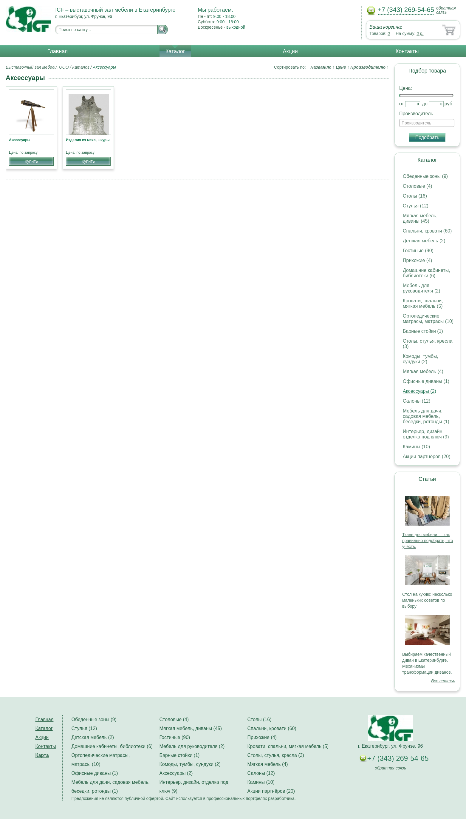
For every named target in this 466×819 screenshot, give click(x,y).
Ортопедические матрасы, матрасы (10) (428, 318)
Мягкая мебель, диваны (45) (420, 218)
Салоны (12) (416, 401)
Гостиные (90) (418, 250)
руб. (449, 103)
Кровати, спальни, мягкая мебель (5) (423, 303)
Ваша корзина (385, 27)
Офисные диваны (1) (426, 381)
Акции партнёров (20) (426, 456)
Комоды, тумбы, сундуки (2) (420, 359)
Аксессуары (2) (419, 391)
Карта (42, 755)
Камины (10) (416, 446)
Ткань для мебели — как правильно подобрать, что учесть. (427, 540)
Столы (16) (415, 195)
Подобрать (427, 137)
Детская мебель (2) (424, 240)
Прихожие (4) (417, 260)
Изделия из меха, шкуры (87, 140)
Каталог (175, 51)
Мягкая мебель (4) (423, 371)
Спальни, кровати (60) (427, 230)
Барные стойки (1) (423, 331)
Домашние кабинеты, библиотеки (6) (426, 273)
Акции (290, 51)
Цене (342, 67)
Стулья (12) (415, 205)
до (425, 103)
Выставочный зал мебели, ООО (37, 67)
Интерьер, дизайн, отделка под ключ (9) (426, 434)
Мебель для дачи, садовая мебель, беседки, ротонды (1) (426, 416)
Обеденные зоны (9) (425, 176)
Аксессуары (19, 140)
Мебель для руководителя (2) (421, 288)
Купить (31, 161)
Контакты (407, 51)
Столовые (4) (417, 186)
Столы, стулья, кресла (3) (275, 755)
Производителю (369, 67)
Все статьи (443, 680)
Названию (322, 67)
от (401, 103)
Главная (57, 51)
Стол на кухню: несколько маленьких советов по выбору (427, 600)
